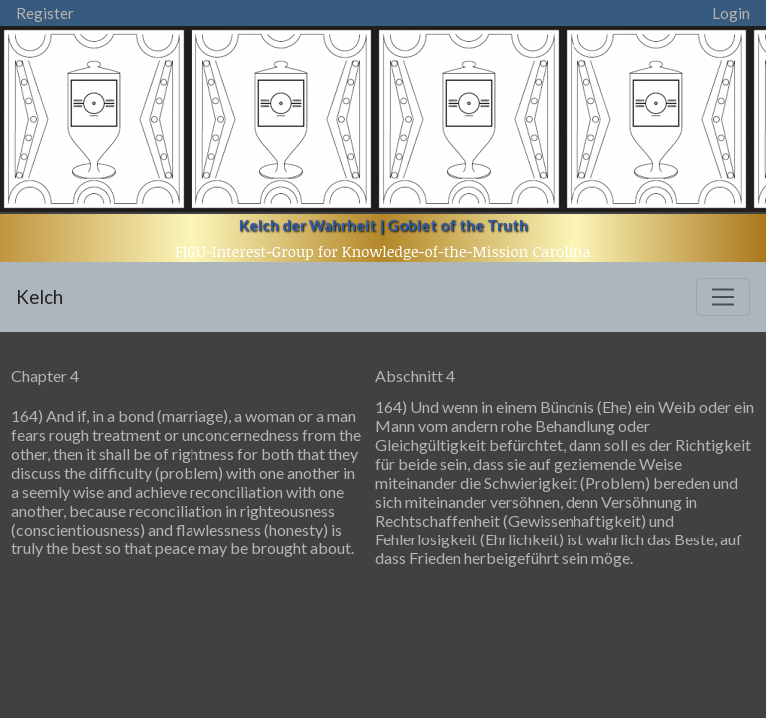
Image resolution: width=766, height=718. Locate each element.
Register (45, 13)
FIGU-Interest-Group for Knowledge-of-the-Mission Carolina (383, 251)
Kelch (39, 296)
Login (731, 13)
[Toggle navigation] (723, 297)
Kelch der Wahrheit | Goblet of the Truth (383, 225)
